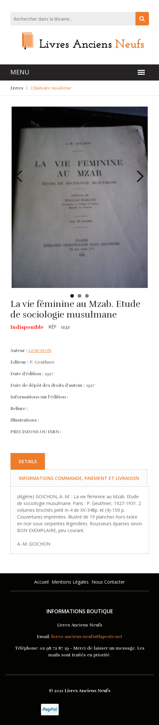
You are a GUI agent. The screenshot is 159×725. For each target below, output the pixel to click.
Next (138, 171)
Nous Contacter (108, 582)
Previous (21, 171)
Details (28, 461)
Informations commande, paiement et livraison (79, 478)
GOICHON (40, 350)
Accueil (41, 582)
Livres (16, 88)
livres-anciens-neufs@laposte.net (86, 636)
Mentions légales (70, 582)
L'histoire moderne (51, 88)
